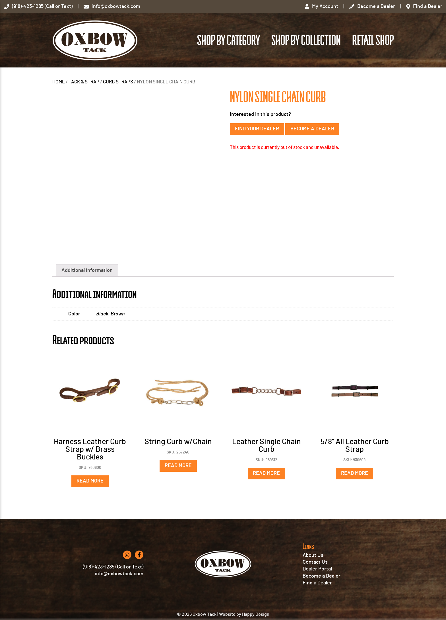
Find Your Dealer (257, 129)
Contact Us (315, 562)
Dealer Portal (317, 569)
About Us (313, 555)
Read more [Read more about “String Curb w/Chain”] (178, 465)
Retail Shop (373, 40)
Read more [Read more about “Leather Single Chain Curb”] (266, 473)
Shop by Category (228, 40)
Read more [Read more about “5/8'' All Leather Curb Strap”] (354, 473)
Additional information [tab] (87, 270)
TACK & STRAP (84, 82)
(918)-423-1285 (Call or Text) (113, 567)
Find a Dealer (317, 583)
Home (58, 82)
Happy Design (255, 614)
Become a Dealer (312, 129)
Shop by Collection (306, 40)
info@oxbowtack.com (119, 573)
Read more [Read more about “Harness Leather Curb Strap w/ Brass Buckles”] (90, 481)
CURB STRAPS (118, 82)
